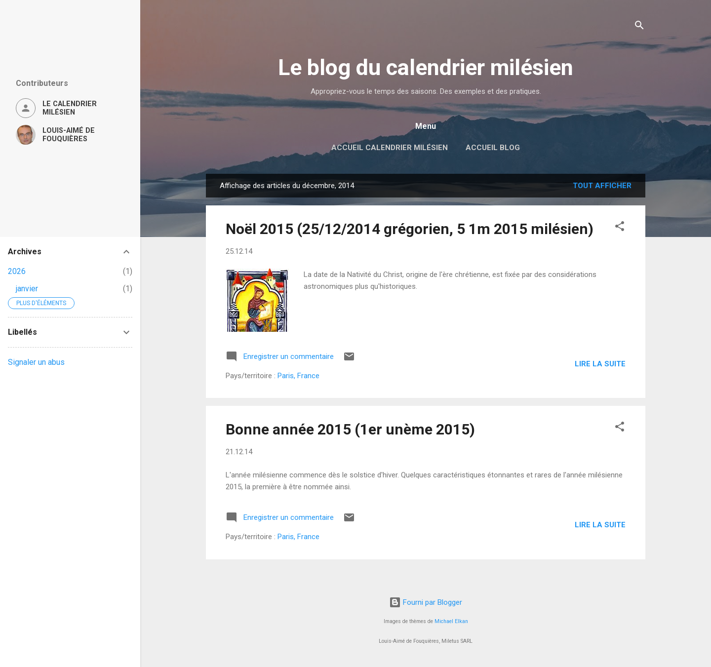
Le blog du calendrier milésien (425, 67)
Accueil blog (493, 147)
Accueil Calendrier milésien (389, 147)
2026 (17, 271)
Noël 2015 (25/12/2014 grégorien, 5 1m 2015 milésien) (409, 228)
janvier (27, 288)
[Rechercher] (639, 27)
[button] (620, 227)
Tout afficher (602, 185)
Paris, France (298, 375)
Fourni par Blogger (425, 602)
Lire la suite (600, 363)
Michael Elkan (451, 621)
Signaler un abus (36, 362)
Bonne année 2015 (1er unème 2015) (350, 429)
